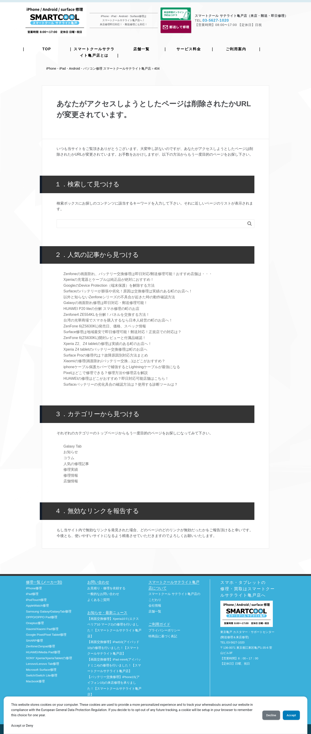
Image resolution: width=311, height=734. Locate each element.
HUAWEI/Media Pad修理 (43, 651)
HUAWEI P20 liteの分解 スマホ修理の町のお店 (101, 308)
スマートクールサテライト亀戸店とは (94, 52)
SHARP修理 (34, 640)
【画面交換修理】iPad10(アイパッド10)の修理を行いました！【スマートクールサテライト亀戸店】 (113, 647)
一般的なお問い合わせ (103, 593)
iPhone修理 (34, 587)
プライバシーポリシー (164, 630)
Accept (289, 715)
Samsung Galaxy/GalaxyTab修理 (48, 611)
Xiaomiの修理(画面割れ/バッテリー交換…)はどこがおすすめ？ (114, 360)
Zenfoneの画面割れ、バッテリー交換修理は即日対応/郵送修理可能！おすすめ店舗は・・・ (137, 273)
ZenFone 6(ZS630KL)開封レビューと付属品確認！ (104, 337)
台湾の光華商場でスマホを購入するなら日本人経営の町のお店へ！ (118, 320)
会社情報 (154, 605)
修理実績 (70, 469)
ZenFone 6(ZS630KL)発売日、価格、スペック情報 (104, 326)
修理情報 (70, 475)
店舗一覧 (141, 49)
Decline (265, 715)
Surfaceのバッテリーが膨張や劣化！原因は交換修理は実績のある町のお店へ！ (127, 291)
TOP (46, 49)
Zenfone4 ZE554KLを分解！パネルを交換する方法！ (106, 314)
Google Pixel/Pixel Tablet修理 (46, 634)
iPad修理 (32, 593)
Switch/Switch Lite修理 (41, 675)
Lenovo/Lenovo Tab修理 (42, 663)
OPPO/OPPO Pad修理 (41, 616)
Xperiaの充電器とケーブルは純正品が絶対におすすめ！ (108, 279)
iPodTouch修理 (36, 599)
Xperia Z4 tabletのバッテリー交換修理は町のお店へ (105, 349)
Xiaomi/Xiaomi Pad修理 (42, 628)
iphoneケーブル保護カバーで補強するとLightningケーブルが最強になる (121, 366)
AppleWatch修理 (37, 605)
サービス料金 (188, 49)
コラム (68, 457)
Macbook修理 (35, 681)
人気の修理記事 (76, 463)
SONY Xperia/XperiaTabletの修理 (49, 657)
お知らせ (70, 451)
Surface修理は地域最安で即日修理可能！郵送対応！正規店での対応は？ (122, 331)
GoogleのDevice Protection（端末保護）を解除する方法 (109, 285)
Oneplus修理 (35, 622)
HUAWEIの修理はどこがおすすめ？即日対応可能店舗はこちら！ (116, 378)
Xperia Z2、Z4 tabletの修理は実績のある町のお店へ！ (107, 343)
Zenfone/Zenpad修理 (40, 646)
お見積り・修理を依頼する (106, 587)
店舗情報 (70, 481)
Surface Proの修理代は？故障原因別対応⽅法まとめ (105, 355)
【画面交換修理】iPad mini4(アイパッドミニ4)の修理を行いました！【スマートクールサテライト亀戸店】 (114, 664)
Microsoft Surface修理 (41, 669)
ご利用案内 (236, 49)
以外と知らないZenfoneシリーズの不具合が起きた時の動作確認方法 (119, 297)
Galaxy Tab (72, 446)
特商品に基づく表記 (162, 636)
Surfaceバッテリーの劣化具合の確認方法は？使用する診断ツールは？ (120, 384)
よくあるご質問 (98, 599)
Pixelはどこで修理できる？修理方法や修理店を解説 (105, 372)
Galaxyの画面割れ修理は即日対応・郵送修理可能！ (105, 302)
